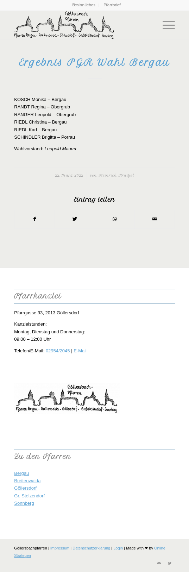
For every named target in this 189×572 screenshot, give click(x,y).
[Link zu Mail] (159, 563)
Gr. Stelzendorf (29, 495)
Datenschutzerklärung (91, 548)
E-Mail (80, 350)
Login (118, 548)
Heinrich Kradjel (116, 175)
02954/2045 (58, 350)
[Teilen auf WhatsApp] (115, 219)
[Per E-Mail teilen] (155, 219)
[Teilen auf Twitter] (75, 219)
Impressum (59, 548)
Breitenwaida (27, 480)
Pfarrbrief (112, 5)
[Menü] (165, 25)
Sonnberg (24, 503)
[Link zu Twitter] (169, 563)
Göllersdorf (25, 488)
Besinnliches (83, 5)
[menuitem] (84, 5)
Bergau (21, 473)
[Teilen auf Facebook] (34, 219)
